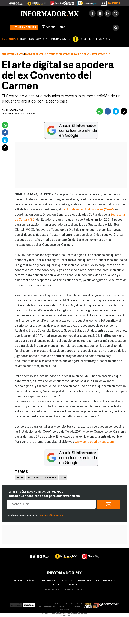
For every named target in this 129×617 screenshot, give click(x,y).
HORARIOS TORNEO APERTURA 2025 (43, 39)
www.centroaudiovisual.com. (94, 442)
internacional (49, 580)
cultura (56, 585)
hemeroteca (52, 590)
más (65, 27)
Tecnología (84, 580)
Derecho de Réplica (68, 613)
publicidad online (74, 590)
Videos (49, 27)
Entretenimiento (13, 54)
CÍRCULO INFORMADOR (95, 39)
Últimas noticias (24, 27)
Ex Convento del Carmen (42, 478)
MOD (63, 478)
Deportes (67, 580)
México (31, 580)
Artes (19, 478)
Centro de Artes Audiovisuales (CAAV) (87, 209)
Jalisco (18, 580)
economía (71, 585)
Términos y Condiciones (51, 515)
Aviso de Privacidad (50, 613)
